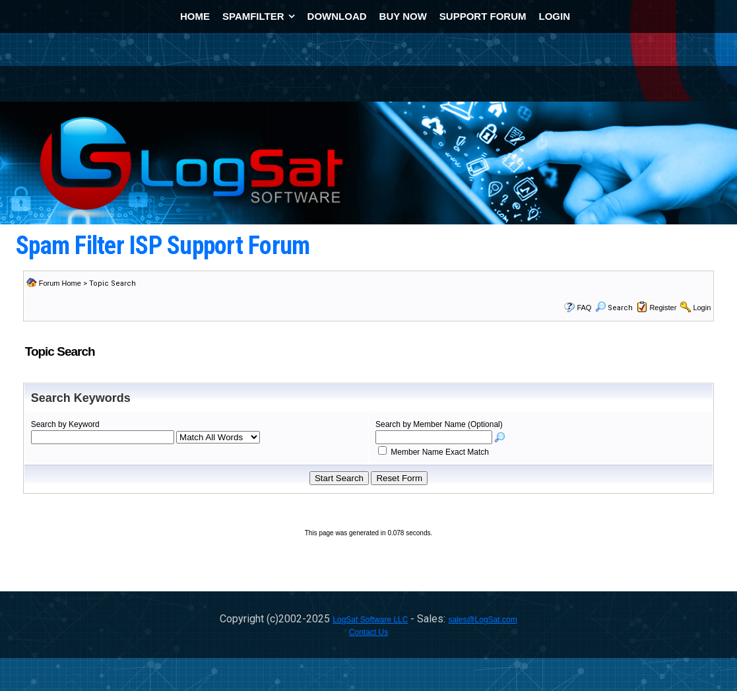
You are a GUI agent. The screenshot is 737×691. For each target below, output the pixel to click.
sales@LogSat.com (482, 619)
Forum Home (60, 283)
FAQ (584, 308)
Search (614, 308)
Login (702, 308)
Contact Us (368, 632)
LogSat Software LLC (370, 619)
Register (662, 308)
